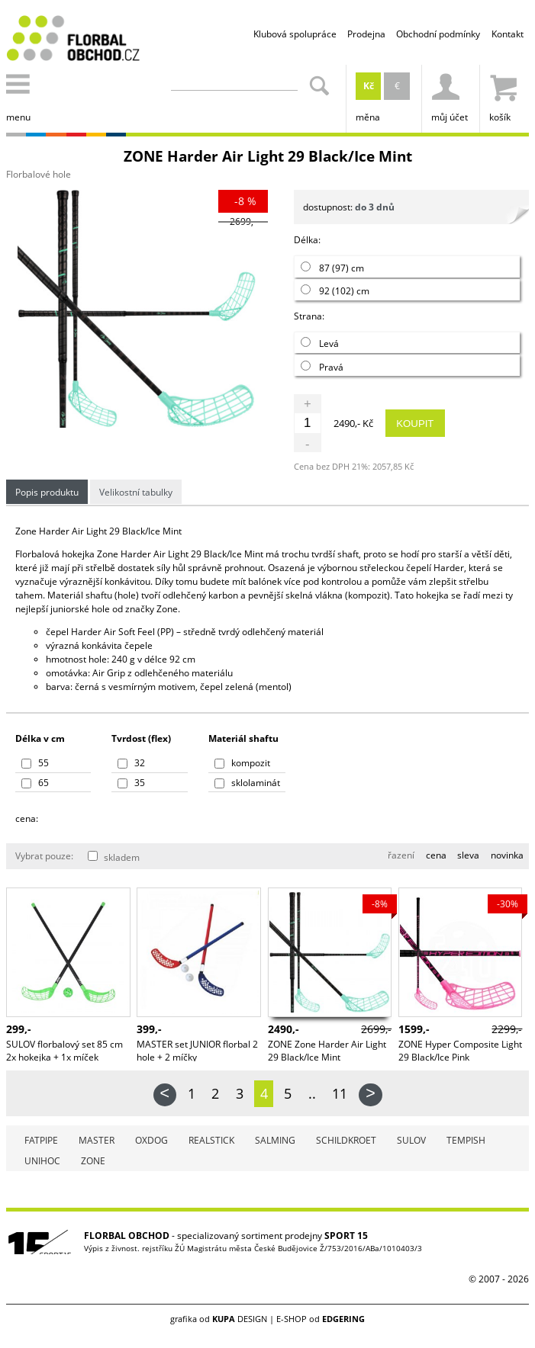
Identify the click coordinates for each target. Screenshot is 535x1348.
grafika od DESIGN (218, 1318)
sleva (468, 855)
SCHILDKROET (346, 1140)
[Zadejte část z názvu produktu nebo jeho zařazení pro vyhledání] (234, 81)
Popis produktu (47, 492)
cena (436, 855)
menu (21, 94)
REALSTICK (211, 1140)
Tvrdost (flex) (141, 738)
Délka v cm (40, 738)
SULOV (411, 1140)
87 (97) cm (332, 268)
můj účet (449, 94)
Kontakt (507, 33)
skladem (114, 857)
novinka (507, 855)
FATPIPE (41, 1140)
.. (312, 1093)
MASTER (96, 1140)
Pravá (322, 367)
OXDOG (151, 1140)
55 (35, 762)
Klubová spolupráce (295, 33)
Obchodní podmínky (438, 33)
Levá (320, 343)
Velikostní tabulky (135, 492)
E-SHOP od (320, 1318)
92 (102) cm (335, 290)
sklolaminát (247, 782)
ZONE (93, 1160)
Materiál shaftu (243, 738)
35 (131, 782)
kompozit (242, 762)
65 (35, 782)
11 (339, 1093)
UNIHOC (42, 1160)
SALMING (275, 1140)
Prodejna (366, 33)
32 (131, 762)
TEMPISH (465, 1140)
